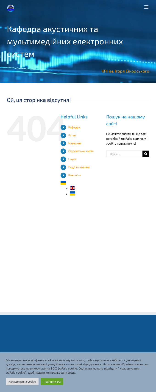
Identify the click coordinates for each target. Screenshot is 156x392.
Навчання (74, 143)
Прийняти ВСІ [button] (52, 381)
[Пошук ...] (124, 154)
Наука (72, 159)
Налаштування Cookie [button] (22, 381)
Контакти (74, 175)
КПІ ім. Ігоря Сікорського (125, 70)
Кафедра (74, 127)
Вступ (72, 135)
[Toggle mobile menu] (146, 7)
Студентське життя (81, 151)
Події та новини (79, 167)
